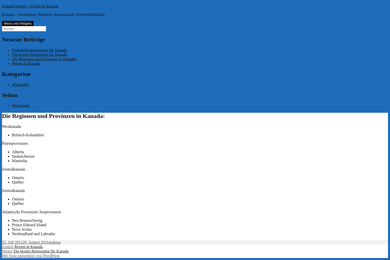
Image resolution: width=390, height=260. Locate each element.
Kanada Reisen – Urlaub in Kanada (30, 6)
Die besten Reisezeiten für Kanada (39, 54)
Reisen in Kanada (26, 63)
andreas (55, 242)
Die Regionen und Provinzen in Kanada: (44, 59)
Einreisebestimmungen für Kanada (39, 50)
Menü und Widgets (18, 23)
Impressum (21, 105)
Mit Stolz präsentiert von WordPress (31, 256)
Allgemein (20, 84)
